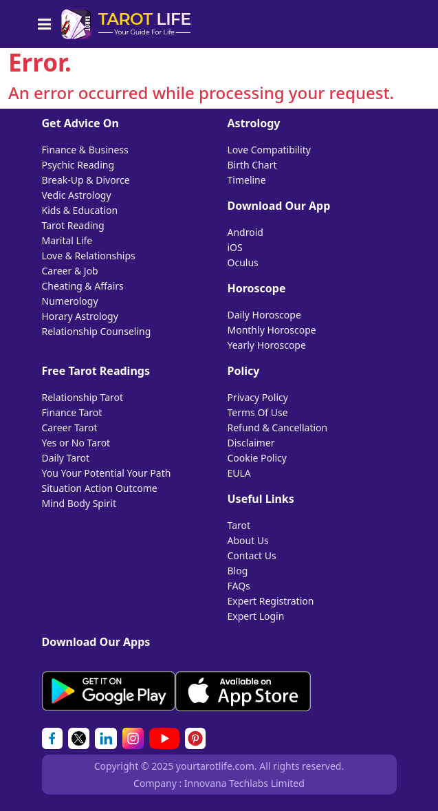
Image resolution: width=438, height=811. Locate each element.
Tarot (239, 525)
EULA (239, 472)
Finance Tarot (72, 412)
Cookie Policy (257, 457)
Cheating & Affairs (83, 285)
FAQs (239, 585)
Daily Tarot (66, 457)
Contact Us (252, 555)
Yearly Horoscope (267, 345)
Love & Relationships (88, 255)
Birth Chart (252, 164)
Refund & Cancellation (278, 427)
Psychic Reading (78, 164)
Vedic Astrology (76, 195)
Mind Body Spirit (79, 503)
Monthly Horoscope (272, 329)
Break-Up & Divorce (86, 179)
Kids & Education (80, 210)
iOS (235, 247)
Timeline (247, 179)
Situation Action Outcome (99, 488)
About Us (248, 540)
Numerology (70, 300)
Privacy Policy (258, 397)
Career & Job (70, 270)
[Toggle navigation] (48, 24)
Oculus (243, 262)
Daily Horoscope (264, 314)
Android (245, 232)
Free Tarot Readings (96, 370)
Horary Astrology (80, 316)
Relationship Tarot (83, 397)
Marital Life (67, 240)
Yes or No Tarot (76, 442)
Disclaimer (251, 442)
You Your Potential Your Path (106, 472)
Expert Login (256, 616)
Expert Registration (271, 600)
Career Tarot (70, 427)
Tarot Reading (73, 225)
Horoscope (257, 288)
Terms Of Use (258, 412)
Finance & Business (85, 149)
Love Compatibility (269, 149)
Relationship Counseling (96, 331)
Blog (238, 570)
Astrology (254, 123)
